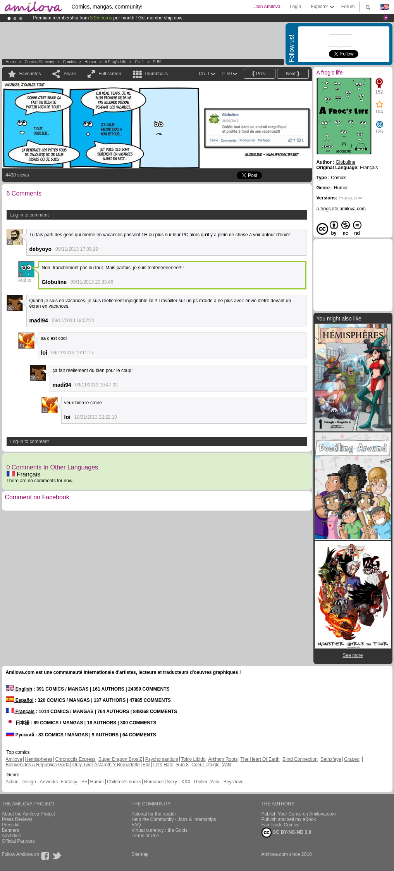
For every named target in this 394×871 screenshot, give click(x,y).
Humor (90, 62)
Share (70, 73)
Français (24, 474)
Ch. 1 (139, 62)
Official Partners (18, 841)
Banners (10, 830)
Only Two (82, 764)
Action (12, 781)
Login (295, 6)
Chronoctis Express (75, 759)
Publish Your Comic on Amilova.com (299, 814)
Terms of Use (145, 835)
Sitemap (140, 854)
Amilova (14, 759)
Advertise (11, 835)
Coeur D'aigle (206, 764)
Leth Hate (163, 764)
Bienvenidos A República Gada (38, 764)
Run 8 (182, 764)
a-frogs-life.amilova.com (341, 208)
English (19, 689)
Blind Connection (300, 759)
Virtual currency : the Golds (160, 830)
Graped (352, 759)
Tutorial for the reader (154, 814)
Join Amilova (267, 6)
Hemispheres (39, 759)
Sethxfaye (330, 759)
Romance (154, 781)
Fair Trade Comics (280, 825)
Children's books (124, 781)
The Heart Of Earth (259, 759)
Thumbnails (156, 73)
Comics (69, 62)
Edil (146, 764)
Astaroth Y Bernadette (117, 764)
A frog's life (115, 62)
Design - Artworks (39, 781)
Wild (226, 764)
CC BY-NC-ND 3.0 (286, 833)
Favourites (30, 73)
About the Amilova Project (28, 814)
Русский (20, 735)
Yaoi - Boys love (227, 781)
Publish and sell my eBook (289, 819)
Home (11, 62)
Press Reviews (17, 819)
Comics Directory (39, 62)
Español (20, 700)
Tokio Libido (193, 759)
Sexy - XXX (178, 781)
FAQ (136, 825)
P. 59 (157, 62)
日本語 (17, 723)
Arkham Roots (222, 759)
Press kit (11, 825)
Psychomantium (161, 759)
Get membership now (160, 18)
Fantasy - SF (74, 781)
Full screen (109, 73)
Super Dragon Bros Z (120, 759)
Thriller (201, 781)
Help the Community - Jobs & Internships (174, 819)
